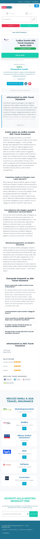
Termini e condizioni (25, 529)
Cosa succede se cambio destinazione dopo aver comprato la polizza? (20, 319)
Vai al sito (20, 55)
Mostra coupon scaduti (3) (20, 90)
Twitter (17, 379)
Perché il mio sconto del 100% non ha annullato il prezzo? (19, 332)
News (20, 1)
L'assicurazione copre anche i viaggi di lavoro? (19, 312)
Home (4, 529)
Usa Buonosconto (15, 83)
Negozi (29, 13)
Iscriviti (10, 25)
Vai (24, 415)
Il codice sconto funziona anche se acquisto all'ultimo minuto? (18, 325)
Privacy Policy (13, 529)
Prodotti (27, 1)
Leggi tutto (20, 125)
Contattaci (35, 1)
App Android (8, 383)
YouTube (26, 379)
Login (29, 25)
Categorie (10, 13)
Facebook (7, 379)
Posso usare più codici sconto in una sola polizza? (19, 286)
